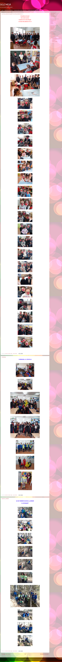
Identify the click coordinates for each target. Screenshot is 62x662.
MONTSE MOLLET (54, 61)
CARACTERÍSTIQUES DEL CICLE (33, 10)
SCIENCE (52, 23)
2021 (52, 44)
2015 (52, 51)
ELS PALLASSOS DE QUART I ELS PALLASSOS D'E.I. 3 (56, 38)
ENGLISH (52, 21)
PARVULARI (52, 14)
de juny (53, 33)
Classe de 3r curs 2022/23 (9, 10)
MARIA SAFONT (53, 60)
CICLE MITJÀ (5, 4)
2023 (52, 32)
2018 (52, 48)
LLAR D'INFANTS (53, 13)
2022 (52, 43)
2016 (52, 50)
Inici (2, 10)
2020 (52, 45)
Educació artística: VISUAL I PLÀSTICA (20, 10)
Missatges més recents (6, 654)
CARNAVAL (4, 357)
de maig (53, 34)
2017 (52, 49)
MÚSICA (52, 22)
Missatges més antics (44, 654)
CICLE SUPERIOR (53, 16)
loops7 (34, 659)
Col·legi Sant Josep (54, 57)
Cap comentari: (15, 353)
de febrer (53, 37)
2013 (52, 54)
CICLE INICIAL (53, 15)
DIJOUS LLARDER (5, 498)
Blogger (42, 659)
